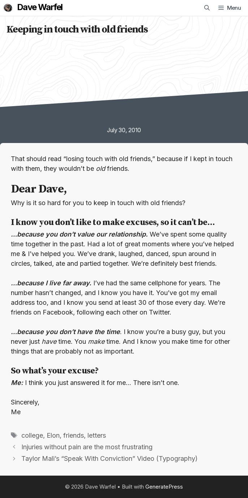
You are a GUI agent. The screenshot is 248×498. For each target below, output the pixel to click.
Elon (53, 435)
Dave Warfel (39, 7)
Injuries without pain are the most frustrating (87, 447)
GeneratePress (164, 486)
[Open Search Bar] (207, 8)
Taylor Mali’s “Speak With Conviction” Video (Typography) (109, 458)
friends (73, 435)
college (32, 435)
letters (96, 435)
